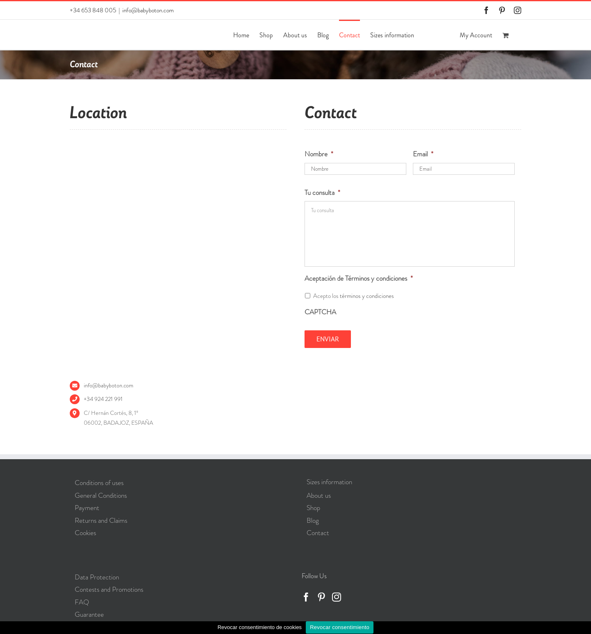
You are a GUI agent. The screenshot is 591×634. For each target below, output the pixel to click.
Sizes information (329, 482)
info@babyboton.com (148, 10)
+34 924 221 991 (103, 399)
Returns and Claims (101, 520)
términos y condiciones (367, 295)
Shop (313, 508)
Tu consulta (322, 192)
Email (423, 153)
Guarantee (89, 614)
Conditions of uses (99, 483)
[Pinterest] (321, 597)
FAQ (82, 602)
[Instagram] (336, 597)
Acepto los (353, 295)
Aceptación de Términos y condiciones (359, 278)
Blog (313, 520)
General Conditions (101, 495)
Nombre (319, 153)
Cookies (85, 533)
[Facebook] (306, 597)
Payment (87, 508)
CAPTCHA (320, 311)
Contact (318, 533)
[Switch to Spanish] (428, 35)
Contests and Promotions (109, 589)
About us (319, 495)
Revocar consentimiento (339, 627)
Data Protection (97, 577)
